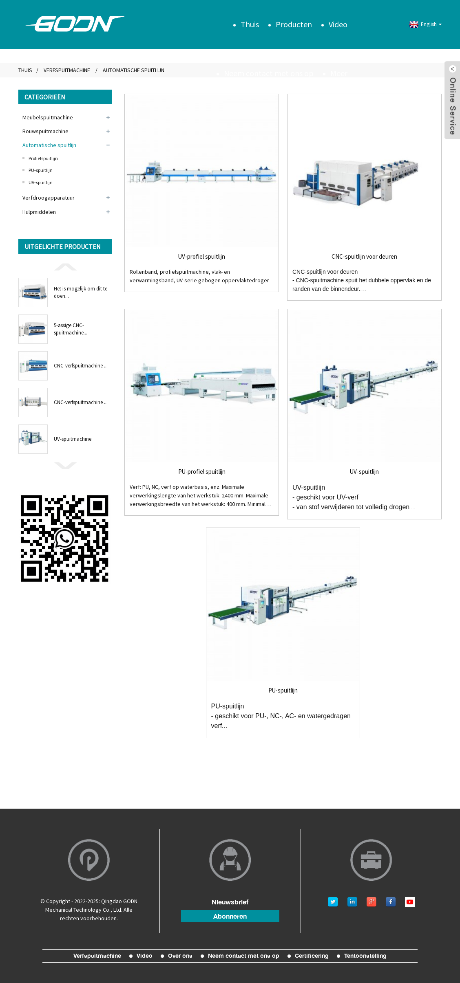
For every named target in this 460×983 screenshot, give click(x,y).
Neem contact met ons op (269, 73)
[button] (65, 266)
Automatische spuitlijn (49, 145)
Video (338, 24)
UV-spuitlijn (41, 182)
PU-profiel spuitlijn (202, 471)
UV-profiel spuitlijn (201, 256)
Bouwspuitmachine (45, 131)
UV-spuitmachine (72, 438)
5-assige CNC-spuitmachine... (70, 329)
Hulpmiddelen (39, 212)
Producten (294, 24)
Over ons (180, 955)
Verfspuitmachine (67, 70)
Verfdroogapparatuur (48, 197)
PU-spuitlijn (41, 170)
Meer (338, 73)
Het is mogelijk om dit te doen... (80, 292)
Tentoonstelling (365, 955)
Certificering (312, 955)
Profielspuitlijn (43, 158)
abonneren (230, 916)
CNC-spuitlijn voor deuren (364, 256)
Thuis (250, 24)
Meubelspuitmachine (47, 117)
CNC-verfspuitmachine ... (81, 365)
